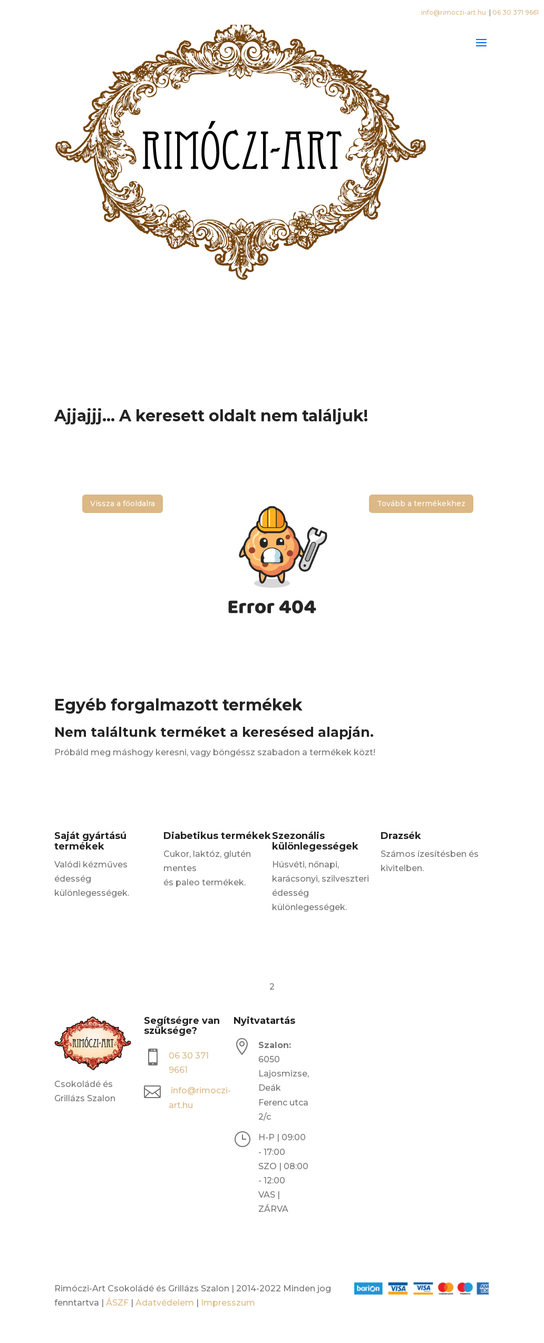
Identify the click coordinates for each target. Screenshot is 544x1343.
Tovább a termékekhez (421, 503)
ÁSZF (117, 1303)
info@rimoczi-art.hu (454, 12)
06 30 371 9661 (515, 12)
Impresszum (228, 1303)
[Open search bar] (272, 337)
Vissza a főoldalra (122, 503)
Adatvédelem (164, 1303)
